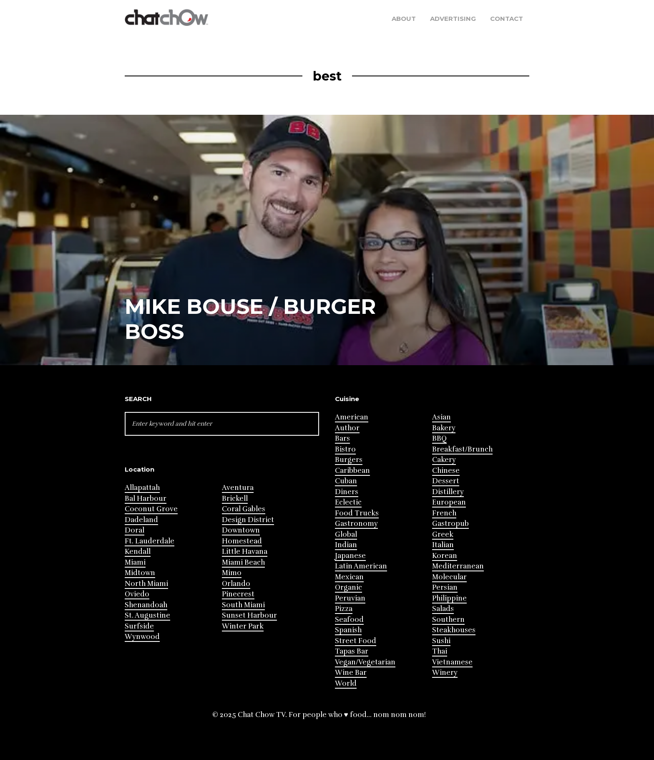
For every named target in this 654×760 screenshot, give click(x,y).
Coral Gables (243, 509)
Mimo (231, 572)
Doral (134, 530)
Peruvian (350, 598)
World (346, 683)
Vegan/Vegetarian (365, 662)
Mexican (349, 577)
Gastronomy (356, 523)
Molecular (449, 577)
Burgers (348, 459)
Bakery (443, 428)
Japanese (350, 555)
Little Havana (244, 551)
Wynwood (142, 636)
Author (347, 428)
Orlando (236, 583)
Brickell (235, 498)
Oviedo (137, 594)
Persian (445, 587)
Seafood (349, 619)
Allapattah (142, 487)
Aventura (238, 487)
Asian (441, 417)
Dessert (445, 481)
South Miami (243, 605)
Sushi (441, 640)
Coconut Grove (151, 509)
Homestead (242, 541)
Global (346, 534)
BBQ (439, 438)
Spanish (348, 630)
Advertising (453, 19)
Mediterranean (458, 566)
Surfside (139, 626)
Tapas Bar (351, 651)
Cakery (444, 459)
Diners (346, 491)
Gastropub (450, 523)
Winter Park (243, 626)
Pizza (343, 608)
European (449, 502)
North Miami (146, 583)
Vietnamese (452, 662)
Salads (443, 608)
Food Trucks (357, 513)
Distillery (448, 491)
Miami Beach (243, 562)
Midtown (140, 572)
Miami (135, 562)
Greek (442, 534)
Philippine (449, 598)
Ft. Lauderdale (149, 541)
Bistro (345, 449)
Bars (342, 438)
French (444, 513)
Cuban (346, 481)
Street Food (355, 640)
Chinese (446, 470)
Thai (439, 651)
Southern (448, 619)
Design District (248, 519)
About (404, 19)
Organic (348, 587)
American (351, 417)
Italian (443, 544)
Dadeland (141, 519)
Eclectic (348, 502)
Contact (506, 19)
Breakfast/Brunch (462, 449)
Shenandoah (146, 605)
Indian (346, 544)
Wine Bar (351, 672)
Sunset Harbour (249, 615)
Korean (444, 555)
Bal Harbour (145, 498)
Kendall (138, 551)
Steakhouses (453, 630)
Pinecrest (238, 594)
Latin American (361, 566)
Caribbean (352, 470)
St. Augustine (147, 615)
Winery (445, 672)
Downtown (241, 530)
